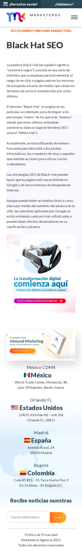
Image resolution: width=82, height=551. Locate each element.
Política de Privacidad (41, 535)
